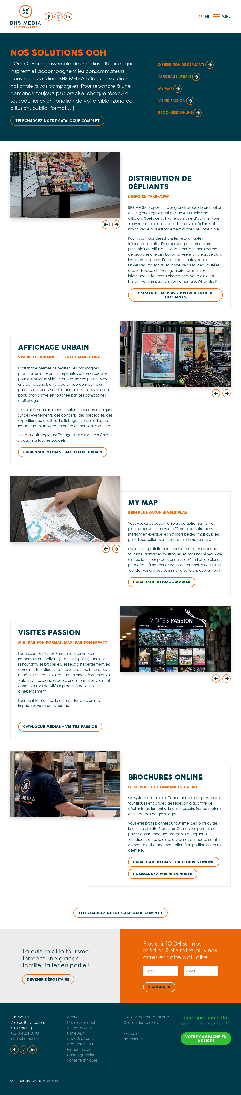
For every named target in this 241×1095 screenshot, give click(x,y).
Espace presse (70, 1049)
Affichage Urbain (179, 76)
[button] (216, 16)
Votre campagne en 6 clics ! (214, 1038)
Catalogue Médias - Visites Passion (60, 726)
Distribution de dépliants (186, 64)
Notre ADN (67, 1033)
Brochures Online (180, 112)
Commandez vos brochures (162, 874)
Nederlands (142, 1039)
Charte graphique (73, 1055)
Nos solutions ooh (72, 1022)
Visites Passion (176, 100)
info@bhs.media (24, 1038)
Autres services (70, 1028)
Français (140, 1033)
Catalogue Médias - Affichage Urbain (62, 452)
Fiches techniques (73, 1060)
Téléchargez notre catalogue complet (57, 120)
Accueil (64, 1017)
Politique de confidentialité (155, 1017)
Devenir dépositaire (40, 979)
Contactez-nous (71, 1044)
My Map (170, 88)
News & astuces (71, 1038)
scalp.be (52, 1081)
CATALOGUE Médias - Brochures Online (173, 862)
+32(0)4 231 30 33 (24, 1033)
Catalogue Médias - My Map (161, 582)
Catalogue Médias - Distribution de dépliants (175, 295)
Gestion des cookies (150, 1022)
